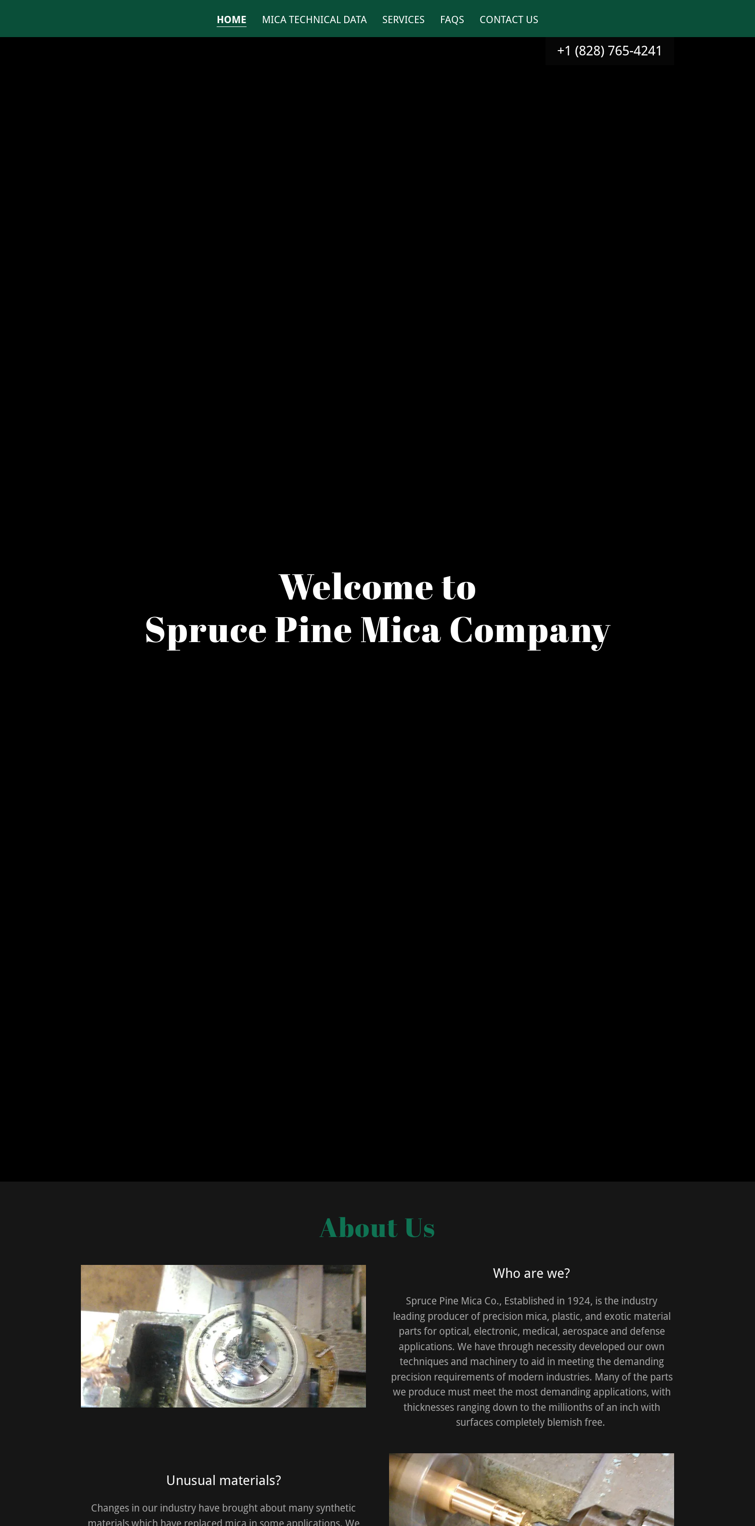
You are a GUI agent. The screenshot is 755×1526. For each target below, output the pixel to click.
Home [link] (232, 20)
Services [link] (403, 19)
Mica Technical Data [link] (314, 19)
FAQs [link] (452, 19)
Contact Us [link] (509, 19)
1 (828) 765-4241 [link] (613, 51)
